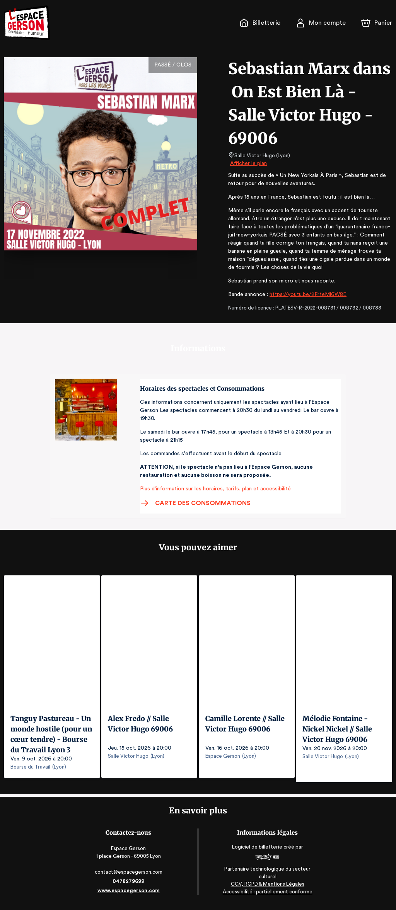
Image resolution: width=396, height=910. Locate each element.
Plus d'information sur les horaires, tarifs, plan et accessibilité (213, 489)
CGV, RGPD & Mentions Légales (267, 887)
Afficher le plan (248, 163)
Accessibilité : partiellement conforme (267, 894)
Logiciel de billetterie (257, 850)
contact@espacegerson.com (129, 875)
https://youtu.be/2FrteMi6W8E (306, 294)
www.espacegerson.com (129, 893)
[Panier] (376, 23)
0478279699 (129, 884)
